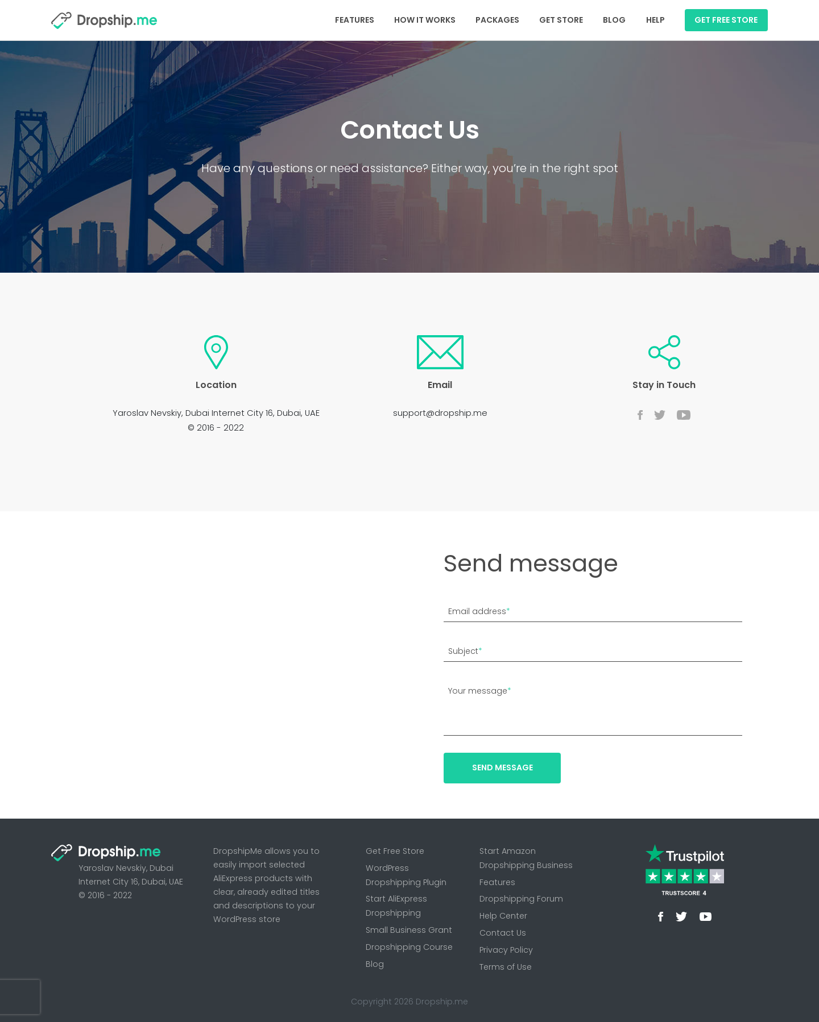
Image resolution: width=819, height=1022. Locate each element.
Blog (614, 20)
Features (354, 20)
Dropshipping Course (409, 947)
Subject (465, 651)
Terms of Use (505, 967)
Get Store (561, 20)
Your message (479, 690)
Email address (479, 611)
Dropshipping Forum (521, 898)
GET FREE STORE (726, 20)
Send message (502, 767)
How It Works (425, 20)
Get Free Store (395, 851)
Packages (497, 20)
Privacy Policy (506, 950)
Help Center (503, 915)
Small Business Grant (409, 930)
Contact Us (502, 932)
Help (655, 20)
